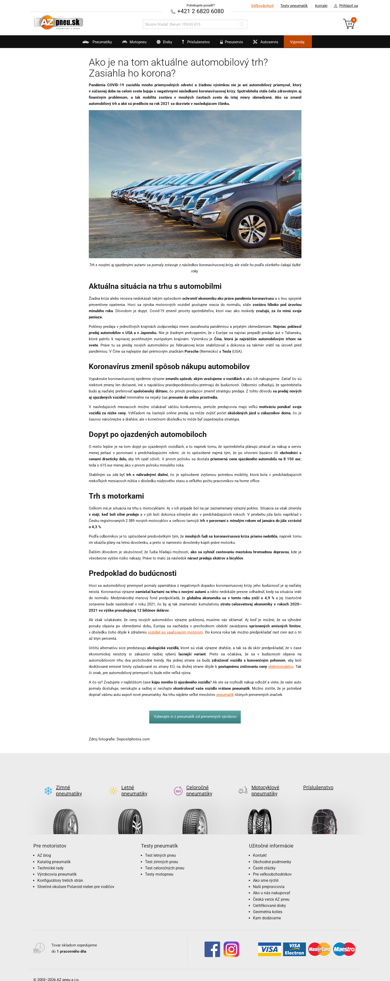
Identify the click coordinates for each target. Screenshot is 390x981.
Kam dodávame (267, 910)
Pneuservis (233, 44)
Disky (159, 44)
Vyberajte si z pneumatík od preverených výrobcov (195, 716)
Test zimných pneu (161, 853)
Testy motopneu (159, 866)
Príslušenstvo (198, 42)
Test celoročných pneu (164, 859)
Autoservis (271, 44)
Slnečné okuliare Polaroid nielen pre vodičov (75, 878)
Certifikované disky (269, 897)
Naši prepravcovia (269, 878)
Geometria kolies (267, 903)
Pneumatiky (85, 44)
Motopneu (125, 44)
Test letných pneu (160, 847)
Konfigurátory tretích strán (60, 872)
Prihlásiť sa (344, 5)
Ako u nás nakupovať (271, 885)
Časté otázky (264, 859)
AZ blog (44, 847)
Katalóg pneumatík (54, 853)
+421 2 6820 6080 (201, 11)
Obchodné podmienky (272, 853)
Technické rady (50, 859)
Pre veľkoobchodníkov (272, 866)
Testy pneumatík (292, 5)
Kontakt (320, 5)
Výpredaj (308, 42)
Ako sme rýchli (266, 872)
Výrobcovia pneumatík (57, 866)
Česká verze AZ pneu (271, 891)
